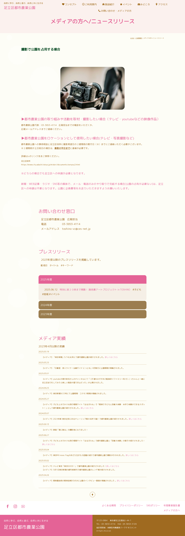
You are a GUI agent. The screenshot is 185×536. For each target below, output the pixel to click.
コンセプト (69, 4)
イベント (126, 4)
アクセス (161, 4)
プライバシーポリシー (131, 505)
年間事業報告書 (172, 505)
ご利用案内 (89, 4)
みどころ (144, 4)
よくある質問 (109, 505)
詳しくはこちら (111, 209)
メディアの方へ (172, 510)
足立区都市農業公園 (19, 7)
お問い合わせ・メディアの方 (115, 10)
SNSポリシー (153, 505)
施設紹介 (108, 4)
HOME (132, 38)
